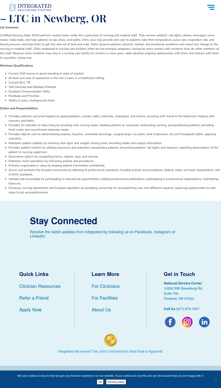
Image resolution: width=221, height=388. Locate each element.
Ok (100, 382)
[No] (216, 379)
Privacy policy (116, 382)
